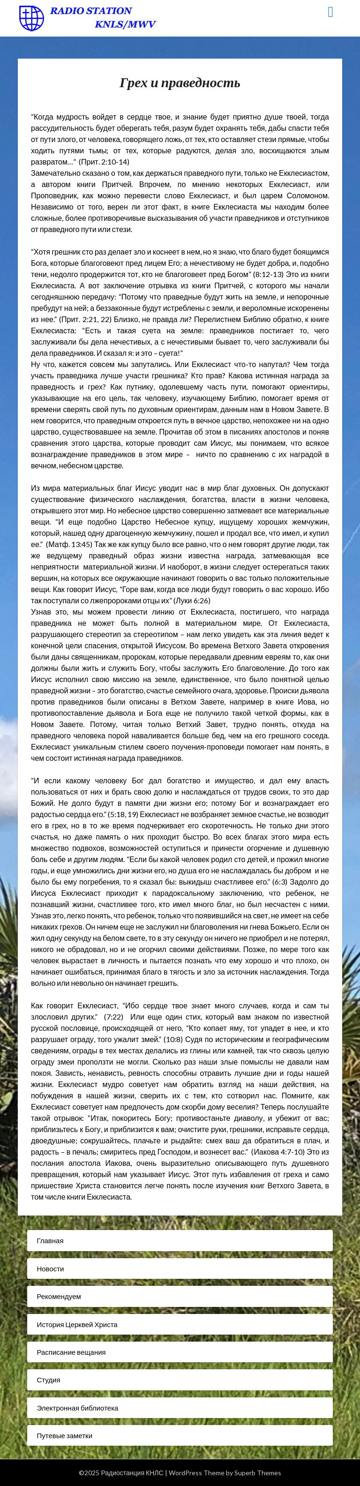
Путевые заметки (64, 1435)
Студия (48, 1379)
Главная (50, 1240)
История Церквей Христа (77, 1324)
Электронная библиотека (77, 1407)
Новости (50, 1268)
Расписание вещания (71, 1352)
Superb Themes (257, 1473)
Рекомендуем (59, 1296)
